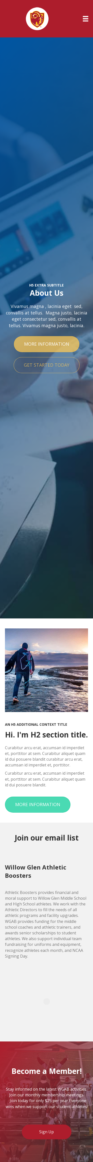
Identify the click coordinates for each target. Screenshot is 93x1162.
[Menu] (85, 18)
